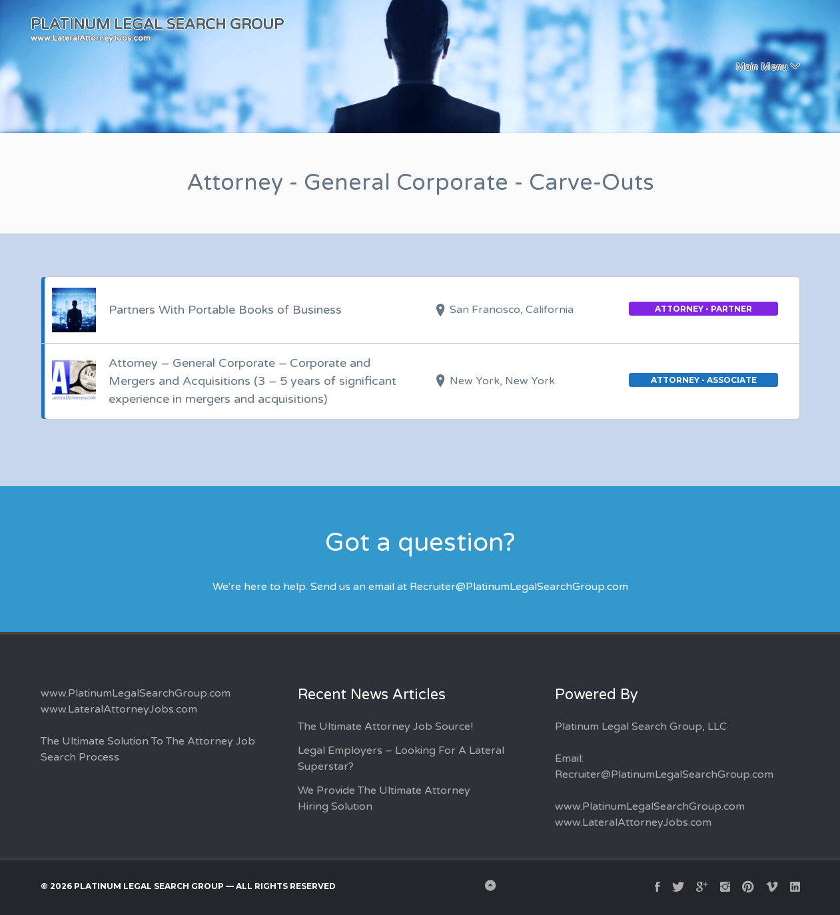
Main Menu (761, 67)
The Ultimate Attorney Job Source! (385, 726)
